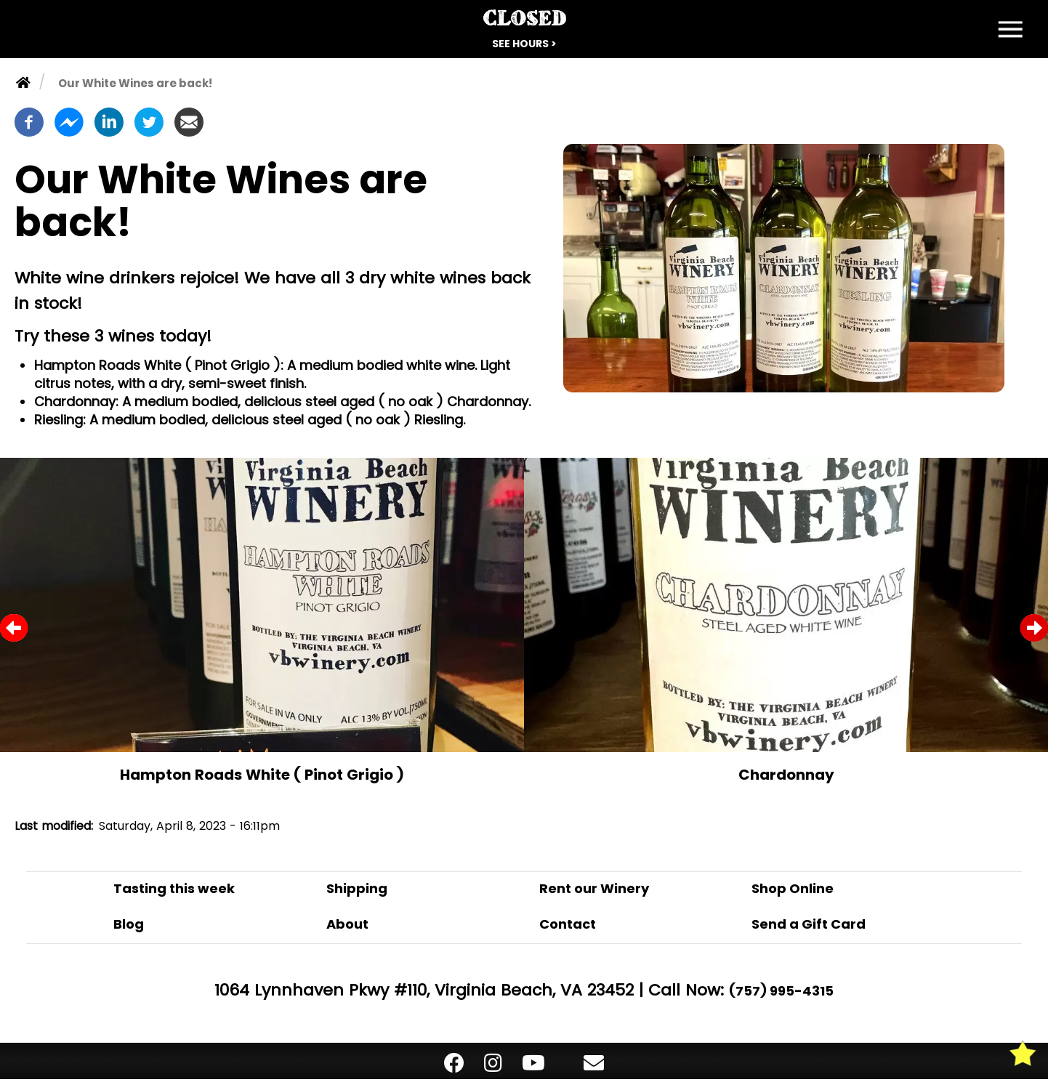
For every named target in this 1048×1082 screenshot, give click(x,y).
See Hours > (524, 43)
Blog (128, 924)
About (347, 924)
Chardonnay (786, 775)
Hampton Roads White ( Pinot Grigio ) (262, 775)
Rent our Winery (594, 888)
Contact (567, 924)
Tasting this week (174, 888)
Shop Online (792, 888)
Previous (14, 628)
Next (1034, 628)
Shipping (356, 888)
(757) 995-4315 (781, 991)
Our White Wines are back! (135, 83)
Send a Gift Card (808, 924)
